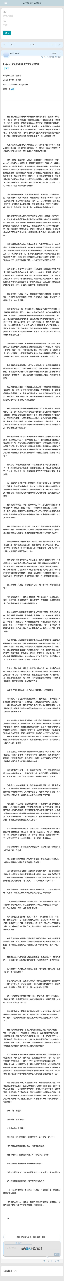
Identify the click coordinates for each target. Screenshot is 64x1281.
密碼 (4, 21)
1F (5, 69)
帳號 (4, 12)
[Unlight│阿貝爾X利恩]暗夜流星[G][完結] (21, 64)
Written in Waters (32, 3)
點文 (12, 89)
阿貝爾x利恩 (53, 57)
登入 (7, 33)
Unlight (46, 57)
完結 (59, 57)
